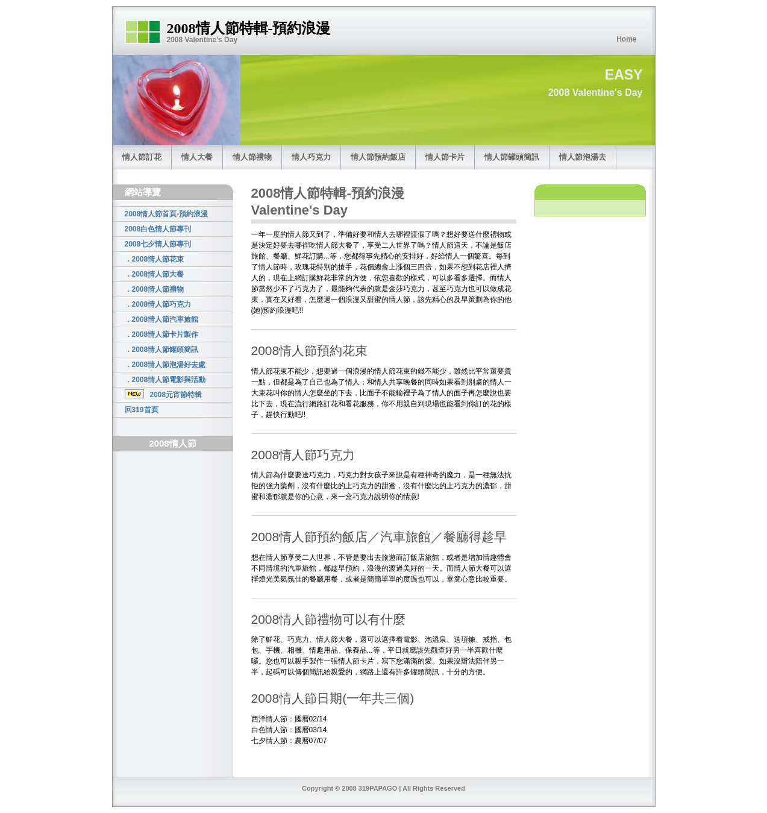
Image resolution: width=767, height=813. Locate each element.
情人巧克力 (311, 157)
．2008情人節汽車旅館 (162, 319)
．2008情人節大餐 (154, 274)
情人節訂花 (141, 157)
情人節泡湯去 (582, 157)
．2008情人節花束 (154, 259)
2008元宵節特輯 (163, 394)
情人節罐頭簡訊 (511, 157)
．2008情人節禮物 (154, 289)
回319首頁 (141, 410)
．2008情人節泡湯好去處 (165, 364)
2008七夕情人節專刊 (158, 244)
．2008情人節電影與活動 (165, 379)
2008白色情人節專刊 (158, 229)
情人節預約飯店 (378, 157)
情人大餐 (197, 157)
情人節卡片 (445, 157)
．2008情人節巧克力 (158, 304)
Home (626, 39)
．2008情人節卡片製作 (162, 334)
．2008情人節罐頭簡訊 (162, 349)
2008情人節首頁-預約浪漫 (166, 214)
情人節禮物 (252, 157)
